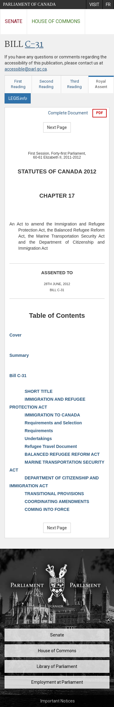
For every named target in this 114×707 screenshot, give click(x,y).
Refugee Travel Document (51, 446)
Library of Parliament (57, 666)
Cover (15, 335)
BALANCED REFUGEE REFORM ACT (62, 454)
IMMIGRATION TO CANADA (52, 415)
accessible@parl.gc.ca (26, 69)
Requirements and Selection (53, 422)
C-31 (34, 44)
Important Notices (57, 701)
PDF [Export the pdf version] (99, 113)
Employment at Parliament (57, 682)
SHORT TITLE (39, 391)
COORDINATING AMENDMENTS (57, 501)
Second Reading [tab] (46, 84)
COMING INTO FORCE (47, 509)
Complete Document (68, 112)
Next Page (57, 127)
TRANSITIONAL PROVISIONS (54, 493)
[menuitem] (94, 4)
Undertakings (38, 438)
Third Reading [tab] (74, 84)
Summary (19, 355)
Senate (13, 21)
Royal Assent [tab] (101, 84)
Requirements (39, 430)
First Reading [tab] (18, 84)
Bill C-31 (17, 375)
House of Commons (56, 21)
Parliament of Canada (29, 4)
